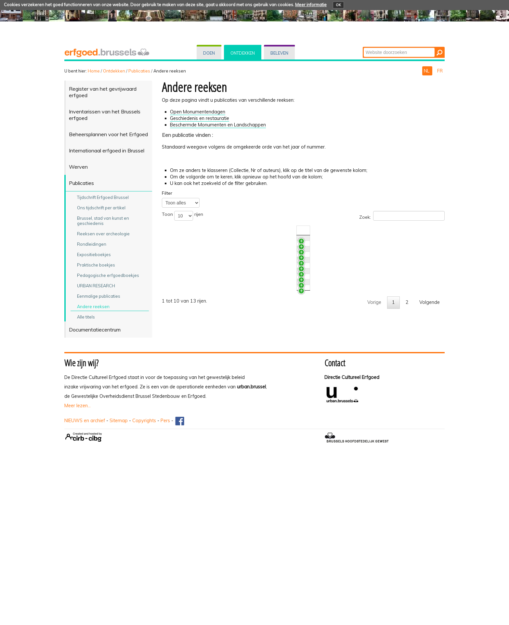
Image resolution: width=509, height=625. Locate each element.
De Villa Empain (197, 330)
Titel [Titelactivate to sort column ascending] (185, 230)
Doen (209, 53)
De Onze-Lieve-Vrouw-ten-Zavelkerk (219, 398)
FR (440, 71)
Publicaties (139, 70)
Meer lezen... (77, 571)
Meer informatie (311, 4)
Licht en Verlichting (200, 364)
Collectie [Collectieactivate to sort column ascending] (307, 230)
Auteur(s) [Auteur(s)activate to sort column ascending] (401, 230)
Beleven (279, 53)
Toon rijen (182, 216)
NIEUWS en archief (84, 586)
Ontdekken (242, 53)
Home (94, 70)
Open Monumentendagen (197, 112)
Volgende (429, 499)
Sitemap (119, 586)
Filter (167, 193)
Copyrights (144, 586)
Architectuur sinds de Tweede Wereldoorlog (228, 347)
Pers (165, 586)
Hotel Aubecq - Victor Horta (210, 258)
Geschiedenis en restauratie (199, 118)
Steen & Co (192, 296)
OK (338, 5)
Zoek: (402, 216)
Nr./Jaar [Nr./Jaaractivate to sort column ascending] (376, 230)
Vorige (374, 499)
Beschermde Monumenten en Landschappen (218, 125)
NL (427, 71)
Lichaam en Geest (199, 381)
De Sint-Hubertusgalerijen (208, 456)
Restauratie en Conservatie (209, 241)
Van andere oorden (201, 313)
